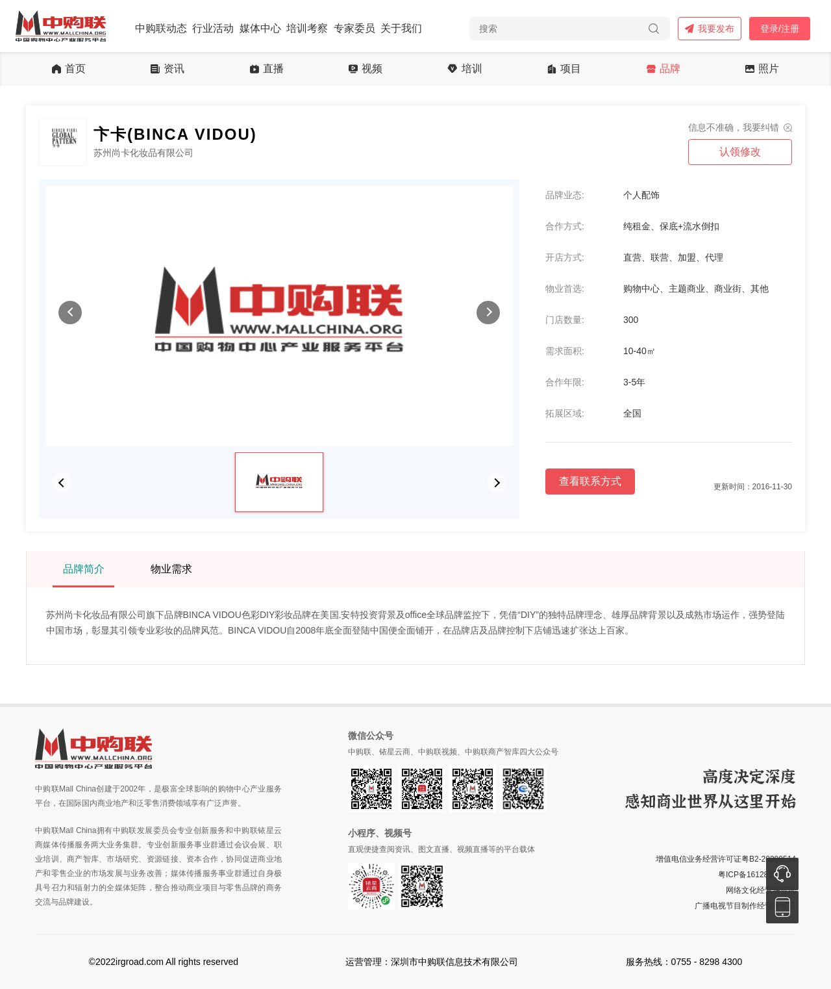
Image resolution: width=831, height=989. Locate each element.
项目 (564, 69)
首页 (69, 69)
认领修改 (740, 151)
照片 (762, 69)
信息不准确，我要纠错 (733, 127)
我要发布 (709, 28)
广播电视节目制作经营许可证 (745, 905)
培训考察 (307, 28)
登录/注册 (779, 28)
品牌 (663, 69)
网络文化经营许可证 (761, 890)
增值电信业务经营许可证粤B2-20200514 (726, 859)
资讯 (167, 69)
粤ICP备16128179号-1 (757, 874)
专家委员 (354, 28)
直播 (267, 69)
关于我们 (401, 28)
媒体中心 (260, 28)
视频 (365, 69)
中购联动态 (161, 28)
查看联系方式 (590, 481)
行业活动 (213, 28)
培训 (464, 69)
